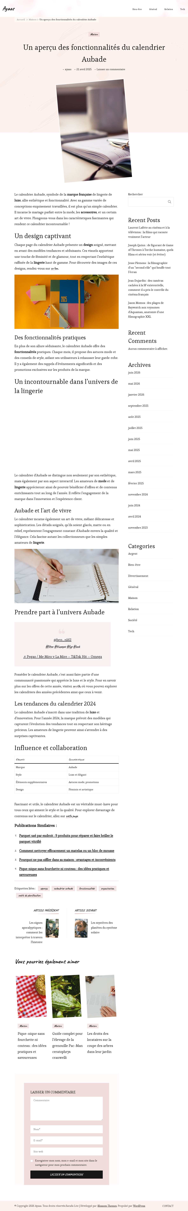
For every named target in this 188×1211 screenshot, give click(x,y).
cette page (72, 816)
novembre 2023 (138, 527)
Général (153, 9)
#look (76, 647)
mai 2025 (134, 450)
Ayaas (8, 8)
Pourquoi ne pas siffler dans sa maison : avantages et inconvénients (67, 860)
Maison (94, 34)
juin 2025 (134, 439)
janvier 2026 (136, 394)
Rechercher (135, 194)
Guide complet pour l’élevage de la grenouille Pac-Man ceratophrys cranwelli (67, 1045)
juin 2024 (134, 505)
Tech (182, 9)
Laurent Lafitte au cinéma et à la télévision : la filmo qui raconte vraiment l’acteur (149, 232)
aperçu (44, 888)
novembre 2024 (138, 494)
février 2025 (136, 483)
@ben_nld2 (62, 639)
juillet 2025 (135, 428)
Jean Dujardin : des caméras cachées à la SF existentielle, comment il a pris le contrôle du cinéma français (148, 287)
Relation (168, 9)
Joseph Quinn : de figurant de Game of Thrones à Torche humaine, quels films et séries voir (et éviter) (150, 249)
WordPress (139, 1206)
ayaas (68, 69)
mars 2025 (134, 472)
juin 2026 (134, 372)
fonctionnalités (87, 888)
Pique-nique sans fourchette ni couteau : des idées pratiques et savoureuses (32, 1045)
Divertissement (138, 576)
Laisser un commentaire (111, 69)
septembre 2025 (138, 405)
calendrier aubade (63, 888)
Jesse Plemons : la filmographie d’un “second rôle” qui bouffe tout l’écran (149, 267)
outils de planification (29, 895)
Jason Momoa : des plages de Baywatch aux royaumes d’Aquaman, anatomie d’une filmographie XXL (146, 309)
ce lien (54, 268)
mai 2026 (134, 383)
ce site (76, 686)
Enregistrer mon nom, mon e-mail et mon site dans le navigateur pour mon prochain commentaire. (66, 1162)
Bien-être (137, 9)
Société (132, 620)
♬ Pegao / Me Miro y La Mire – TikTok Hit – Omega (62, 656)
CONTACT (168, 1206)
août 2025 (134, 417)
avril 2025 (134, 461)
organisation (107, 888)
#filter (49, 647)
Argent (132, 553)
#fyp (69, 647)
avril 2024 (134, 516)
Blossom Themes (107, 1206)
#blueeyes (60, 647)
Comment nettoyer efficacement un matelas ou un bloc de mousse (66, 851)
